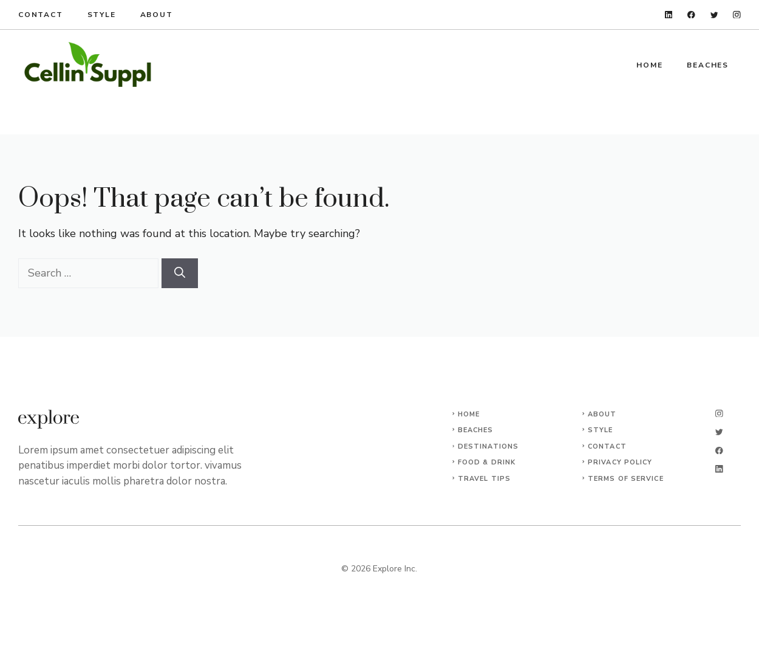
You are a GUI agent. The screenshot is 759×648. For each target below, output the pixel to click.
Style (101, 14)
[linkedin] (669, 15)
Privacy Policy (620, 462)
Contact (40, 14)
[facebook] (691, 15)
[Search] (180, 273)
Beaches (708, 65)
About (156, 14)
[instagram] (737, 15)
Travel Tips (484, 478)
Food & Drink (487, 462)
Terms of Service (626, 478)
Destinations (488, 446)
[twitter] (714, 15)
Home (649, 65)
